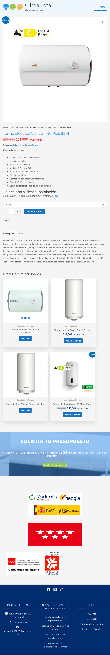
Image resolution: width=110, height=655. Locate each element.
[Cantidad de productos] (12, 211)
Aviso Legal (92, 604)
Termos (33, 127)
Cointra (6, 220)
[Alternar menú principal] (100, 7)
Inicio (5, 127)
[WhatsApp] (62, 575)
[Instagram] (55, 575)
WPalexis (41, 648)
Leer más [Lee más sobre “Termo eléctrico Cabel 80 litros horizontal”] (19, 326)
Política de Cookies (92, 614)
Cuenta (92, 599)
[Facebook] (48, 575)
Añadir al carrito (34, 211)
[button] (102, 22)
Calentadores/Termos (19, 127)
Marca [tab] (20, 233)
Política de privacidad (92, 609)
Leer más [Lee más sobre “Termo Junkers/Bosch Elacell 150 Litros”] (90, 326)
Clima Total (49, 5)
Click (56, 196)
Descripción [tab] (9, 233)
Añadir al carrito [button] (54, 331)
